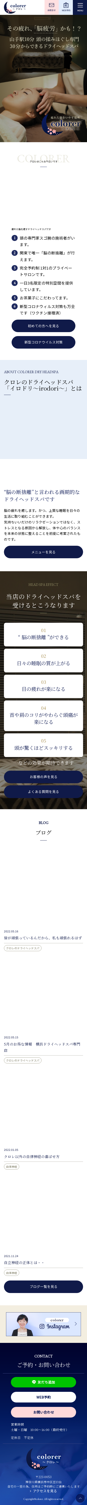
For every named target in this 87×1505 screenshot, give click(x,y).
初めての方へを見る (43, 325)
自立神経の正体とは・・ (24, 1262)
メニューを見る (43, 551)
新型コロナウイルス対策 (43, 342)
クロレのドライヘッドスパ (22, 948)
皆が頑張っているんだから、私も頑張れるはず (43, 937)
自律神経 (11, 1166)
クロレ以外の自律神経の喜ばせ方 (32, 1156)
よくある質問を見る (43, 791)
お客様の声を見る (44, 776)
